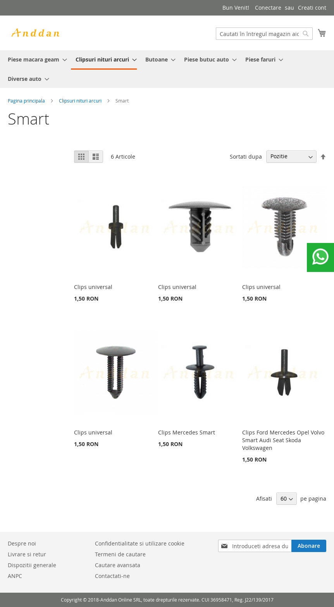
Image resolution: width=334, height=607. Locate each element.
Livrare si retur (27, 554)
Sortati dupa (246, 156)
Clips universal (93, 287)
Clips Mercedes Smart (186, 432)
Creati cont (312, 7)
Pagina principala (26, 100)
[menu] (167, 69)
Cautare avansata (117, 565)
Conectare (268, 7)
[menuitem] (35, 59)
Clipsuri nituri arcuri (80, 100)
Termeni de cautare (120, 554)
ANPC (15, 576)
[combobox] (264, 33)
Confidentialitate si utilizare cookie (139, 543)
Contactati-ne (112, 576)
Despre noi (22, 543)
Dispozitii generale (32, 565)
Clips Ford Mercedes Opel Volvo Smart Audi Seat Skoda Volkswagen (283, 440)
